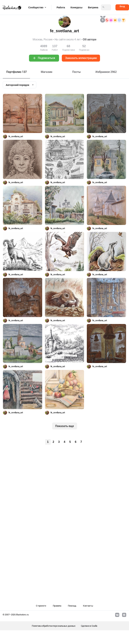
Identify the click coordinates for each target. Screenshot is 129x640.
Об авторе (89, 39)
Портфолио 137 (16, 72)
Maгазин (46, 72)
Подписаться (46, 58)
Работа (61, 7)
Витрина (93, 7)
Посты (76, 72)
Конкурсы (76, 7)
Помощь (72, 605)
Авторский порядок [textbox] (17, 85)
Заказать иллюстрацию (81, 58)
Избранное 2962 (106, 72)
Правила (57, 605)
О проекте (41, 605)
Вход (122, 6)
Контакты (88, 605)
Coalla (94, 626)
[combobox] (19, 84)
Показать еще (64, 426)
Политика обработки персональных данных (54, 626)
